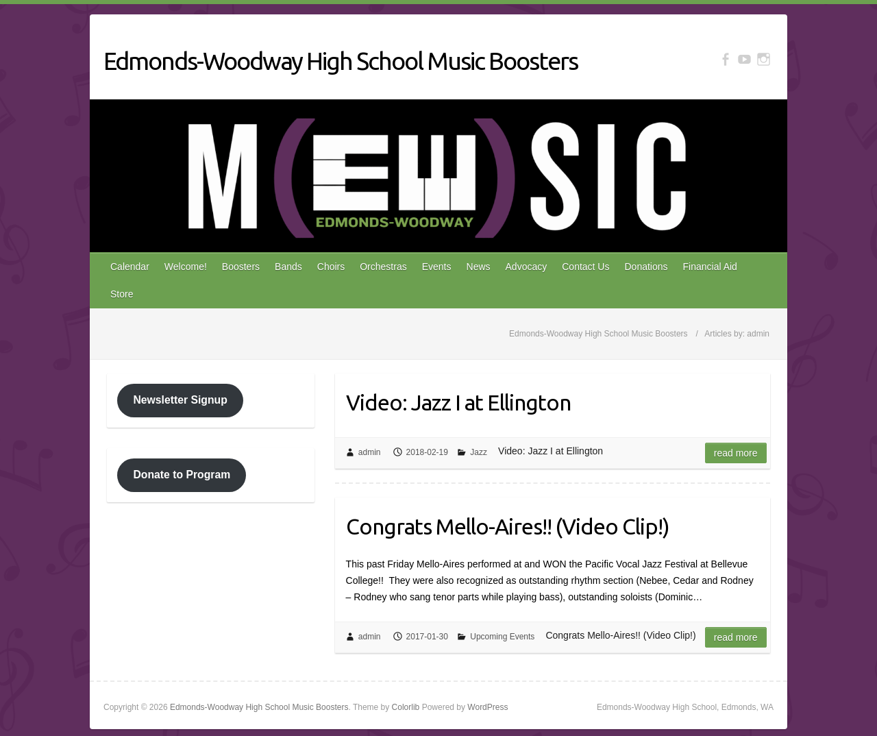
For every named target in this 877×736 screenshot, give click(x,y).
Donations (645, 266)
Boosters (241, 266)
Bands (288, 266)
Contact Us (585, 266)
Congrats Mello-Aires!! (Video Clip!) (507, 526)
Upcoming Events (502, 636)
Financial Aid (710, 266)
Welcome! (185, 266)
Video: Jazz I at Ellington (458, 402)
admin (369, 452)
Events (437, 266)
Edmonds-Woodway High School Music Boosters (340, 61)
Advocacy (526, 266)
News (479, 266)
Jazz (478, 452)
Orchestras (383, 266)
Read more (736, 452)
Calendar (129, 266)
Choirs (331, 266)
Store (121, 294)
